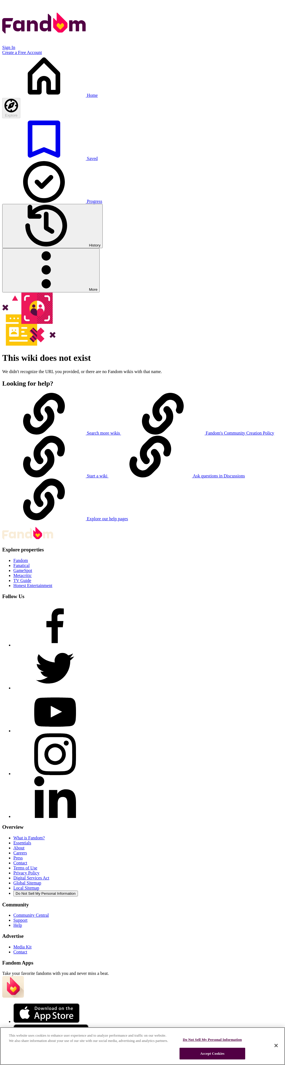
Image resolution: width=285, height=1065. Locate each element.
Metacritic (22, 575)
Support (20, 920)
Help (17, 925)
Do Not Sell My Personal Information (46, 893)
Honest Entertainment (32, 585)
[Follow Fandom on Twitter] (55, 688)
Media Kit (22, 947)
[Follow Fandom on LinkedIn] (55, 816)
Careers (20, 852)
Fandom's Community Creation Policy (197, 433)
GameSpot (22, 570)
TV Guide (22, 580)
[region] (142, 1046)
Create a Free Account (22, 52)
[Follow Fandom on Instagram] (55, 773)
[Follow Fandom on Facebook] (55, 645)
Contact (20, 863)
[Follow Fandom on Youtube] (55, 730)
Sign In (8, 47)
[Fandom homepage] (44, 42)
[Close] (276, 1045)
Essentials (22, 842)
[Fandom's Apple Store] (46, 1021)
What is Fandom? (29, 837)
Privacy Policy (26, 873)
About (18, 847)
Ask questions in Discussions (177, 476)
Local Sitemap (26, 888)
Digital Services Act (31, 878)
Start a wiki (55, 476)
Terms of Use (25, 868)
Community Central (31, 915)
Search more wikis (61, 433)
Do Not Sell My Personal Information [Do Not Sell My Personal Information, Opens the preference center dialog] (212, 1039)
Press (18, 858)
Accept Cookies (212, 1053)
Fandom (20, 560)
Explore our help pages (65, 518)
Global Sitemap (27, 883)
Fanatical (21, 565)
